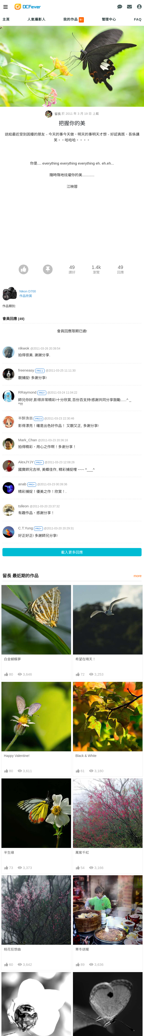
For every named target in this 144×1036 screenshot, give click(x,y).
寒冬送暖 (82, 949)
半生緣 (9, 852)
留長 (53, 114)
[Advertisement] (72, 228)
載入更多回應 (72, 552)
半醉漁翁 (25, 418)
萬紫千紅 (82, 852)
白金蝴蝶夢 (12, 659)
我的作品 (73, 20)
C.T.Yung (25, 528)
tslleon (23, 506)
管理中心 (109, 19)
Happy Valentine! (17, 756)
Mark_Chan (27, 440)
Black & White (85, 756)
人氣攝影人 (36, 19)
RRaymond (27, 392)
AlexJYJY (26, 462)
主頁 (6, 19)
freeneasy (26, 370)
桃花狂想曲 (12, 949)
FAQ (138, 19)
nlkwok (23, 348)
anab (22, 484)
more (138, 576)
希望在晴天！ (85, 659)
